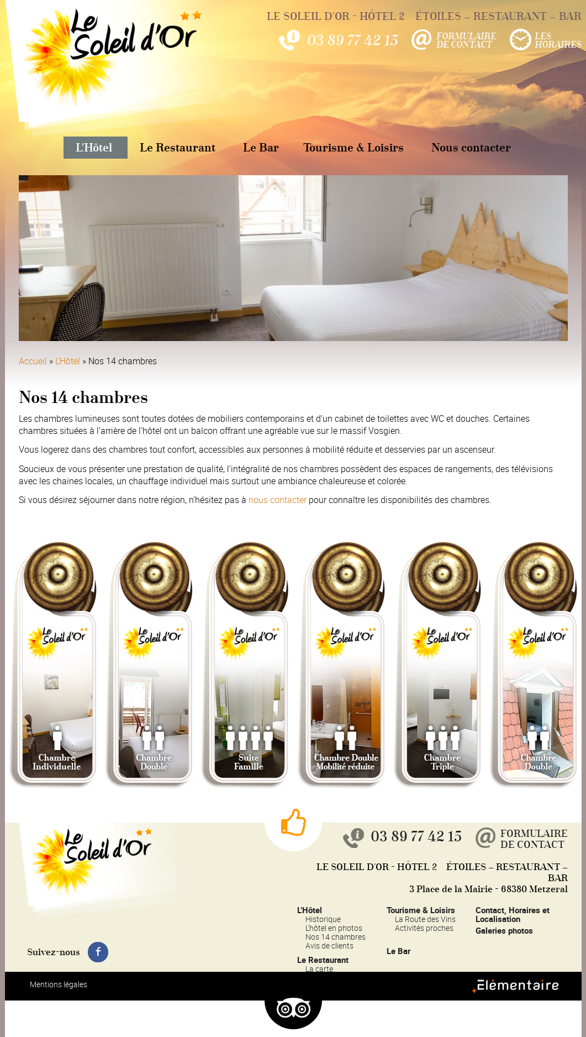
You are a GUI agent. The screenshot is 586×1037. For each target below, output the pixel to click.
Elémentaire (536, 992)
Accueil (33, 361)
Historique (323, 919)
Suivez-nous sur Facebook (98, 952)
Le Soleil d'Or (99, 68)
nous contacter (278, 500)
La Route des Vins (425, 919)
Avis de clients (329, 945)
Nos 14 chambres (335, 936)
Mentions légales (58, 984)
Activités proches (424, 928)
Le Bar (261, 148)
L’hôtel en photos (333, 928)
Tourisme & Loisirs (353, 148)
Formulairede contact (466, 40)
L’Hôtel (67, 361)
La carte (319, 968)
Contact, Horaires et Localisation (513, 914)
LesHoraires (558, 40)
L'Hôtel (94, 148)
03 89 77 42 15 (352, 40)
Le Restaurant (177, 148)
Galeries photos (504, 930)
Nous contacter (471, 148)
